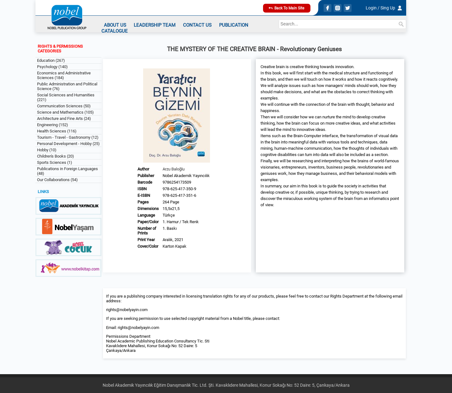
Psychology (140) (52, 66)
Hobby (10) (46, 150)
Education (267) (51, 60)
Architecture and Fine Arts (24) (64, 118)
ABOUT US (115, 25)
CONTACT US (197, 25)
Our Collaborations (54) (57, 179)
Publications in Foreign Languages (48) (67, 171)
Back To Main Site (286, 8)
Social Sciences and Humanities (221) (65, 97)
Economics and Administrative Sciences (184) (64, 75)
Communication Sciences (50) (64, 106)
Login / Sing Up (380, 7)
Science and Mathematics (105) (65, 112)
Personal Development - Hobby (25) (68, 143)
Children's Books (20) (55, 156)
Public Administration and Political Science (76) (67, 86)
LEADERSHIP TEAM (154, 25)
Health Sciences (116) (57, 131)
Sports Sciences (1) (54, 162)
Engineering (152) (52, 124)
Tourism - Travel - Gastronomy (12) (68, 137)
